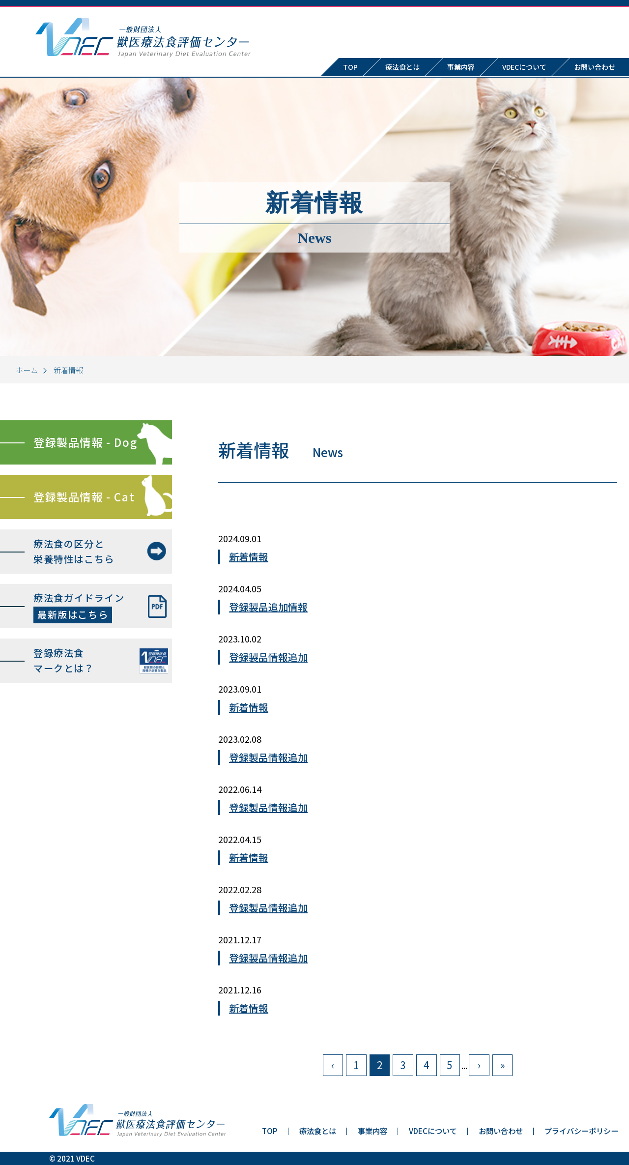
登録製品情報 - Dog (85, 442)
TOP (350, 67)
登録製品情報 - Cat (84, 496)
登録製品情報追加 (268, 657)
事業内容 (461, 67)
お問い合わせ (501, 1130)
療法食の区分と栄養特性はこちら (73, 551)
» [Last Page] (502, 1064)
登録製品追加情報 (268, 607)
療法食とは (402, 67)
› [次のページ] (479, 1064)
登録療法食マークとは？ (63, 660)
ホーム (27, 369)
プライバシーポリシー (581, 1130)
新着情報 (248, 557)
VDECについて (524, 67)
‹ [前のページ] (332, 1064)
